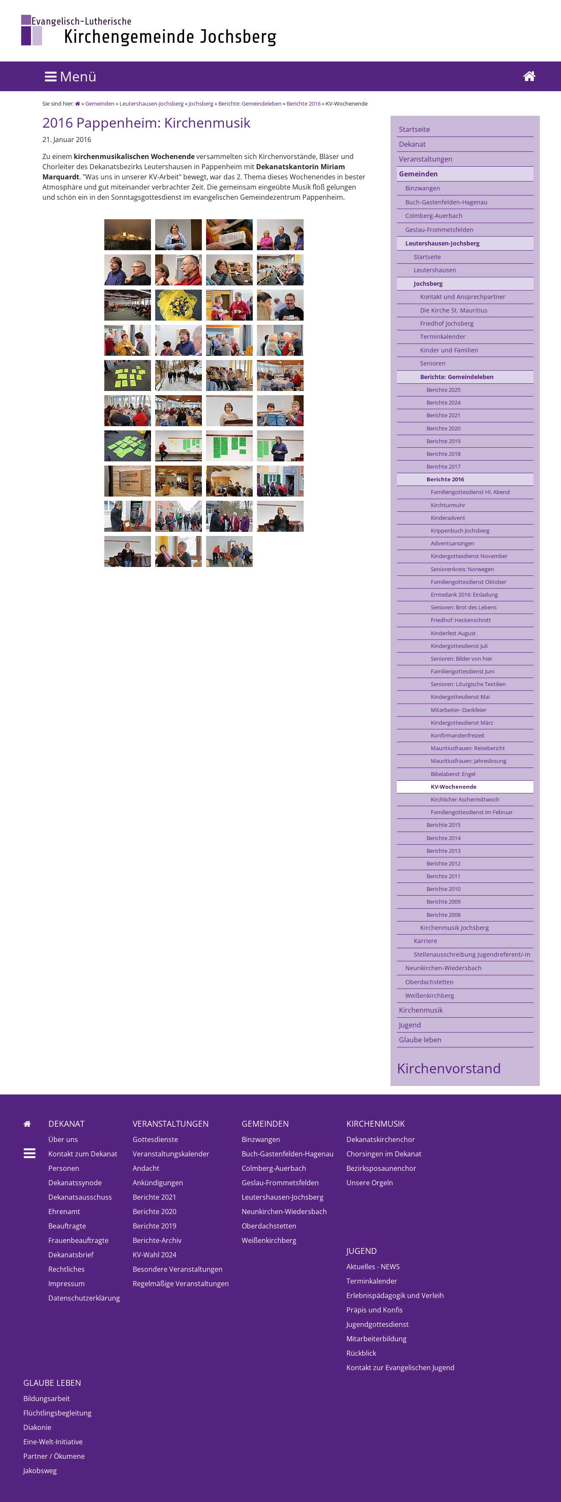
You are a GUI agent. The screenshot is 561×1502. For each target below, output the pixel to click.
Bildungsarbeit (46, 1398)
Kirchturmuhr (448, 505)
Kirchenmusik (421, 1010)
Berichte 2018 (444, 454)
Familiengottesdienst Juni (462, 671)
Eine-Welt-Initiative (53, 1441)
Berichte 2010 (444, 889)
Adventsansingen (452, 543)
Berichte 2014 (444, 838)
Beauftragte (67, 1226)
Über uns (63, 1139)
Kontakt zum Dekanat (82, 1154)
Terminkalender (443, 336)
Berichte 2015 (444, 825)
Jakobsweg (40, 1470)
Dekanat (412, 144)
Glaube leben (420, 1039)
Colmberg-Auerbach (434, 216)
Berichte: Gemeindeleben (250, 103)
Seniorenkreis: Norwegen (462, 569)
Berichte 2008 (444, 915)
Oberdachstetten (429, 982)
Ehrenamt (64, 1211)
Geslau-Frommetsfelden (439, 230)
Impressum (66, 1283)
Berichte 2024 (444, 402)
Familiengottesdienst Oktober (468, 582)
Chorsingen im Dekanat (383, 1154)
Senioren (433, 363)
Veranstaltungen (425, 159)
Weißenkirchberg (429, 995)
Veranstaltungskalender (171, 1154)
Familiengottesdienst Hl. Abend (470, 492)
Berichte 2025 (444, 390)
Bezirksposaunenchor (381, 1168)
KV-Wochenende (454, 786)
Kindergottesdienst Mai (460, 697)
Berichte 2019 (444, 441)
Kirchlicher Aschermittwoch (465, 799)
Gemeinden (99, 103)
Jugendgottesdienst (377, 1324)
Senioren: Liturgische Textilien (468, 684)
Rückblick (361, 1353)
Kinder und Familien (449, 350)
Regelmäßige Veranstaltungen (181, 1283)
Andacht (146, 1168)
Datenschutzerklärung (84, 1298)
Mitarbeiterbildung (376, 1338)
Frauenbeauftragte (78, 1240)
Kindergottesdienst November (469, 556)
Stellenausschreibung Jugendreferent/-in (472, 954)
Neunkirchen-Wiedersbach (443, 968)
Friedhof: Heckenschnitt (461, 620)
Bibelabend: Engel (453, 774)
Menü (71, 76)
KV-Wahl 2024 (154, 1254)
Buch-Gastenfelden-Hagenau (446, 202)
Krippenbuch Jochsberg (460, 530)
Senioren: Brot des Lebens (464, 607)
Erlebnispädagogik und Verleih (395, 1295)
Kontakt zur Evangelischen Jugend (400, 1367)
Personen (63, 1168)
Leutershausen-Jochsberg (152, 103)
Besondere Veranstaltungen (178, 1269)
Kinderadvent (448, 518)
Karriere (425, 941)
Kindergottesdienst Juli (459, 646)
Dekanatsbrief (70, 1254)
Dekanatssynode (75, 1182)
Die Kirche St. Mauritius (454, 310)
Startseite (414, 129)
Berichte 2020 (444, 428)
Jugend (410, 1025)
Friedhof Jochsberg (447, 323)
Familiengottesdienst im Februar (472, 812)
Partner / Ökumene (54, 1456)
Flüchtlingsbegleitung (57, 1413)
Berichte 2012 (444, 863)
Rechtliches (66, 1269)
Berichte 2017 (444, 466)
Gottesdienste (155, 1139)
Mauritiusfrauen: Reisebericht (468, 748)
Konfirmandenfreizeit (458, 735)
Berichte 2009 (444, 901)
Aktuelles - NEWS (373, 1266)
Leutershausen (435, 270)
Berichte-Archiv (157, 1240)
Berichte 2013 (444, 850)
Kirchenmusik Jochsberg (454, 928)
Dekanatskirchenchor (380, 1139)
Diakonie (37, 1427)
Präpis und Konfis (374, 1310)
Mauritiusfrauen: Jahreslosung (468, 761)
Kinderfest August (453, 633)
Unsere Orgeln (369, 1182)
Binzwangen (422, 188)
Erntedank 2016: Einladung (464, 594)
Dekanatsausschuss (80, 1197)
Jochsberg (201, 103)
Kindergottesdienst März (462, 722)
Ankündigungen (158, 1182)
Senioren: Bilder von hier (461, 658)
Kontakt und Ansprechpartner (462, 297)
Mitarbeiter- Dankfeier (458, 710)
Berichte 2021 (444, 415)
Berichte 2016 (304, 103)
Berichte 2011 (444, 876)
